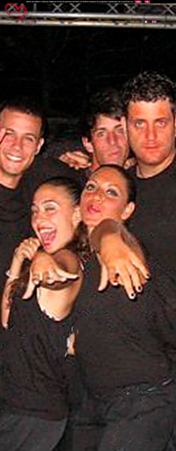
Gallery (135, 22)
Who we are (53, 22)
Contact (121, 22)
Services (69, 22)
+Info (138, 2)
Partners (106, 22)
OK (147, 2)
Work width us (88, 22)
